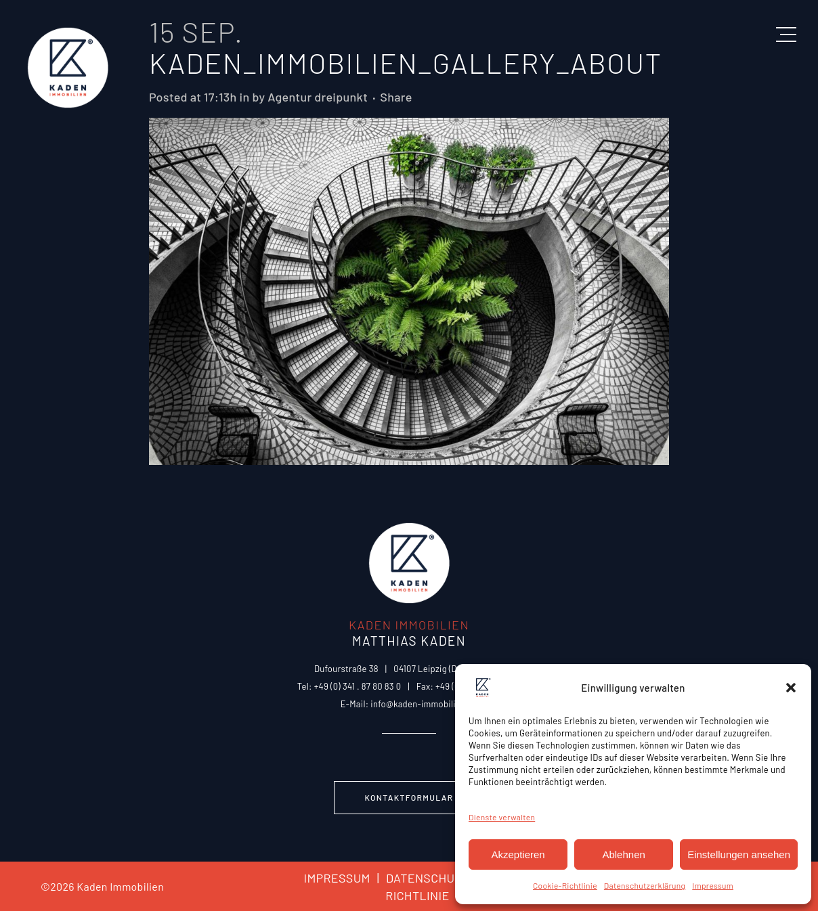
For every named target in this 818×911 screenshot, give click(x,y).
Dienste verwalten (502, 817)
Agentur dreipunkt (317, 96)
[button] (791, 687)
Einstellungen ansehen (738, 854)
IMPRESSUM (336, 877)
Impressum (712, 885)
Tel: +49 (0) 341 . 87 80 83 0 (349, 686)
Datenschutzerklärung (644, 885)
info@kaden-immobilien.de (423, 703)
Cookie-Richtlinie (565, 885)
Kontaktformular (409, 797)
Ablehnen (623, 854)
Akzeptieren (517, 854)
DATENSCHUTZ (419, 877)
